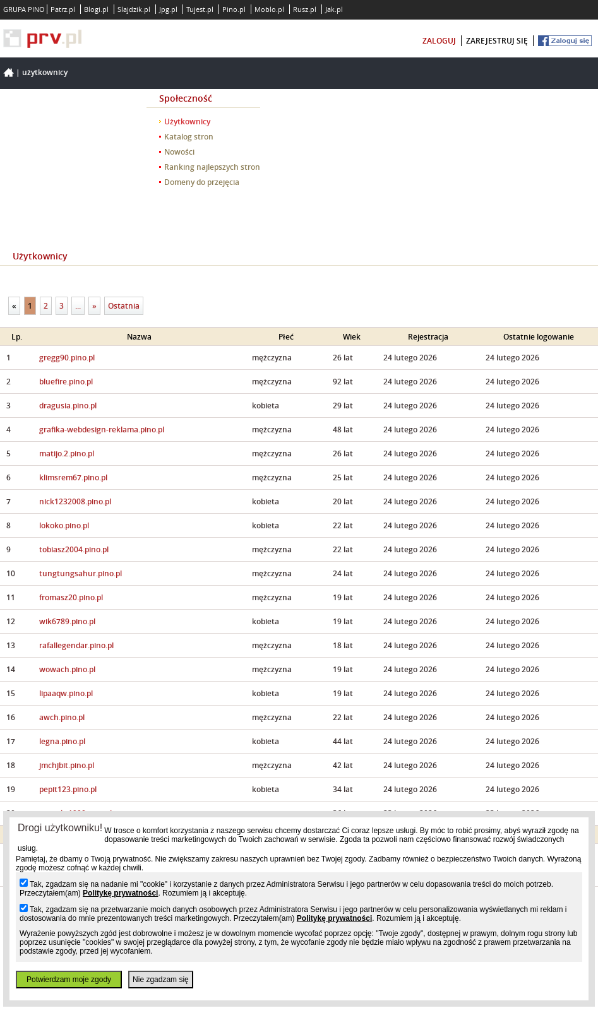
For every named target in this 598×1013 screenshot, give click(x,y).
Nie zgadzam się (161, 979)
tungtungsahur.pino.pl (80, 573)
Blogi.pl (96, 9)
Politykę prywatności (120, 893)
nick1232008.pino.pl (75, 501)
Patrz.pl (63, 9)
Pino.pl (234, 9)
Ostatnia (124, 305)
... (78, 305)
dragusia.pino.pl (68, 405)
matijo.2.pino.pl (66, 453)
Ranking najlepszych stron (212, 167)
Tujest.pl (199, 9)
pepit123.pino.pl (68, 789)
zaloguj (439, 40)
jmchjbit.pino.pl (66, 765)
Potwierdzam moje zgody (69, 979)
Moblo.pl (269, 9)
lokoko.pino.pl (64, 525)
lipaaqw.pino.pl (66, 693)
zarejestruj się (497, 40)
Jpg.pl (168, 9)
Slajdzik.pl (133, 9)
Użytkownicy (45, 72)
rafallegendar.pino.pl (76, 645)
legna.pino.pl (62, 741)
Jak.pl (334, 9)
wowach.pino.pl (67, 669)
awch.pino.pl (62, 717)
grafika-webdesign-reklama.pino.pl (101, 429)
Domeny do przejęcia (201, 182)
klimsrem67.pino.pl (73, 477)
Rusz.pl (304, 9)
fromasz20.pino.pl (71, 597)
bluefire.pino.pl (66, 381)
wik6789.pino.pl (67, 621)
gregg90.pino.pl (67, 357)
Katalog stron (188, 136)
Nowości (179, 151)
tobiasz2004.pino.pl (74, 549)
